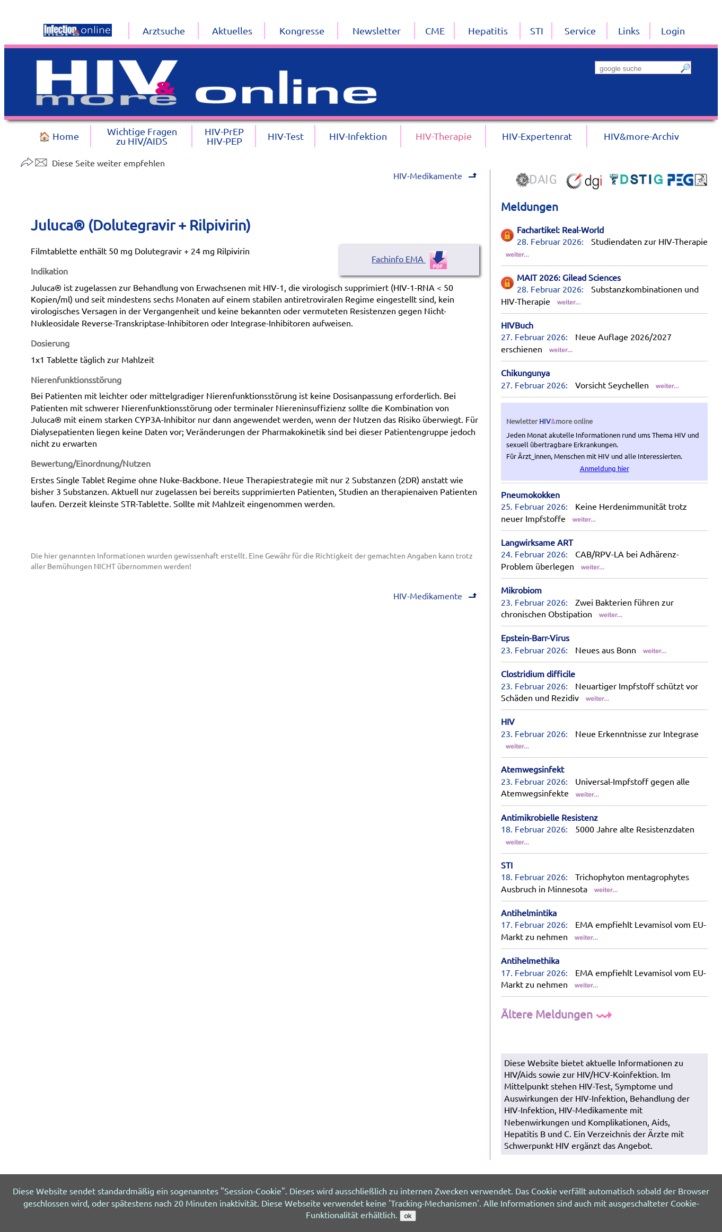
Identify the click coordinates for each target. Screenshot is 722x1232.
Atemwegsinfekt (532, 769)
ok (407, 1216)
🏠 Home (59, 135)
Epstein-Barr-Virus (535, 637)
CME (435, 30)
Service (580, 30)
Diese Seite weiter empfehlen (92, 162)
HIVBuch (517, 325)
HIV (508, 721)
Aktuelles (232, 30)
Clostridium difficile (538, 673)
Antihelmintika (529, 912)
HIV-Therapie (444, 135)
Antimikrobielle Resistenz (549, 817)
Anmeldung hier (604, 468)
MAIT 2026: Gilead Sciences (569, 277)
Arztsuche (164, 30)
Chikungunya (525, 372)
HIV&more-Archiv (641, 135)
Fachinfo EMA (409, 258)
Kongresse (301, 30)
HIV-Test (286, 135)
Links (629, 30)
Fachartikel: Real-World (560, 229)
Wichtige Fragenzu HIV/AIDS (142, 136)
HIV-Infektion (358, 135)
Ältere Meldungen (558, 1014)
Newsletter (377, 30)
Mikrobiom (521, 589)
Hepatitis (488, 30)
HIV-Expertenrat (537, 135)
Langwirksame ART (537, 542)
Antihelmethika (530, 960)
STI (507, 864)
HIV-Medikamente (434, 175)
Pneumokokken (530, 494)
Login (673, 30)
